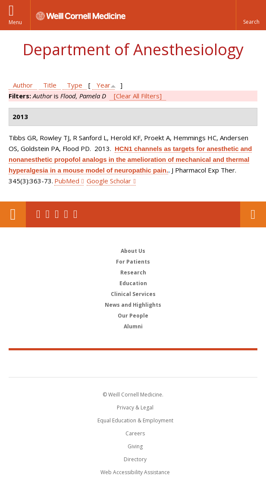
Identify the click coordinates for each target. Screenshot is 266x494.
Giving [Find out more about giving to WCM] (135, 446)
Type (74, 85)
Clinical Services (133, 294)
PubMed (66, 180)
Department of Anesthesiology (133, 49)
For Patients (133, 261)
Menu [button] (15, 22)
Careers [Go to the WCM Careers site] (135, 433)
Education (133, 283)
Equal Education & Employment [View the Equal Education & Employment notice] (135, 420)
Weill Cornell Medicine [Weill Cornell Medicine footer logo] (133, 363)
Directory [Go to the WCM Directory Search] (135, 459)
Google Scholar (109, 180)
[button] (251, 15)
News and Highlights (133, 304)
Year (103, 85)
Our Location (13, 214)
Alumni (133, 326)
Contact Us (253, 214)
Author (23, 85)
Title (49, 85)
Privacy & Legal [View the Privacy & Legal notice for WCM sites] (135, 407)
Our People (133, 315)
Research (133, 272)
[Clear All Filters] (138, 95)
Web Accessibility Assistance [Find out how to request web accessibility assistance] (135, 472)
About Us (133, 251)
